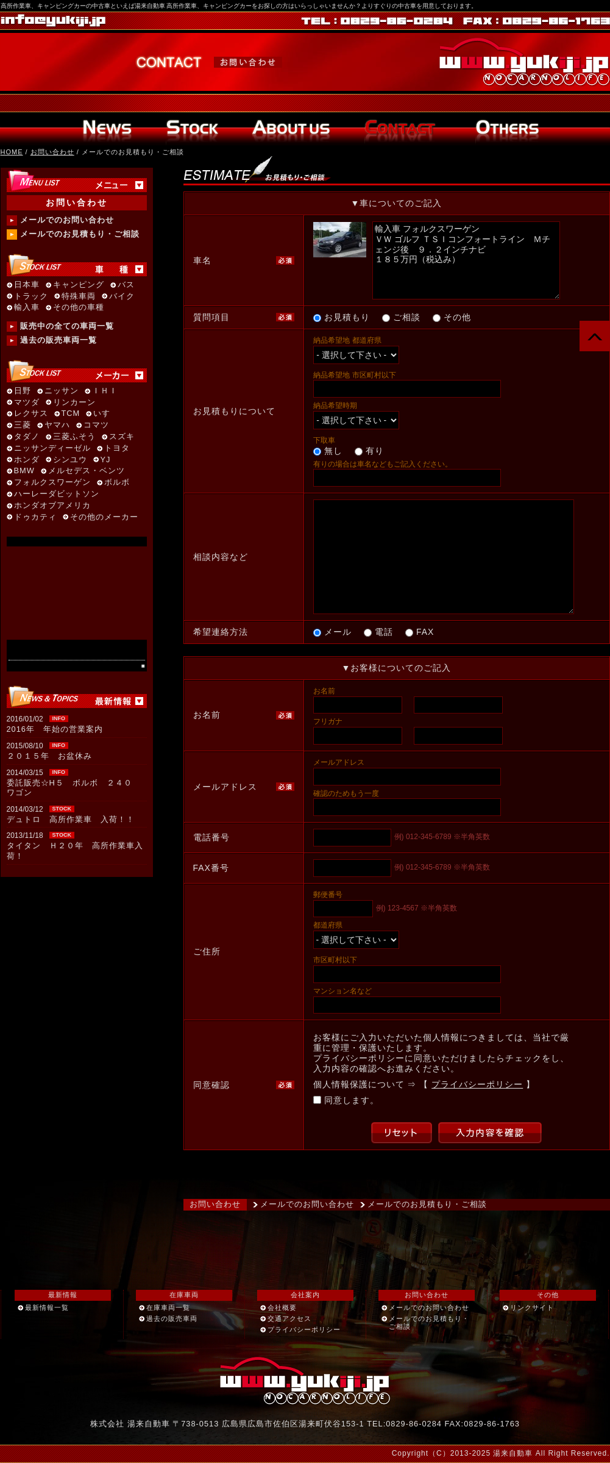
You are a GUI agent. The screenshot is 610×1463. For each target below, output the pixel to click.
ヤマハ (57, 425)
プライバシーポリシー (477, 1084)
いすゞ (106, 414)
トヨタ (117, 448)
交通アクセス (289, 1318)
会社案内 (305, 1294)
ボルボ (117, 483)
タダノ (27, 437)
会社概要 (282, 1307)
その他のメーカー (104, 517)
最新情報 (62, 1294)
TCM (71, 414)
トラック (31, 297)
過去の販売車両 (171, 1318)
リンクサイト (532, 1307)
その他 (548, 1294)
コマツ (96, 425)
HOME (12, 152)
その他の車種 (78, 308)
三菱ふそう (74, 437)
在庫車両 (184, 1294)
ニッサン (61, 391)
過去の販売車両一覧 (58, 340)
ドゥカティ (35, 517)
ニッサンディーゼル (52, 448)
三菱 (22, 425)
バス (126, 285)
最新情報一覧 (47, 1307)
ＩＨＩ (105, 391)
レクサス (31, 414)
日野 (22, 391)
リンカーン (74, 403)
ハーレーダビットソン (56, 494)
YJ (106, 460)
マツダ (27, 403)
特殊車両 (79, 297)
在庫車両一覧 (168, 1307)
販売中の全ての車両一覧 (67, 326)
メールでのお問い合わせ (307, 1204)
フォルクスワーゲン (52, 483)
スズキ (122, 437)
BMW (24, 471)
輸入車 (27, 308)
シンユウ (70, 460)
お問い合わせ (52, 152)
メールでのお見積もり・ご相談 (427, 1204)
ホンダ (27, 460)
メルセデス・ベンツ (86, 471)
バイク (122, 297)
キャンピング (78, 285)
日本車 (27, 285)
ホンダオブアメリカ (52, 506)
